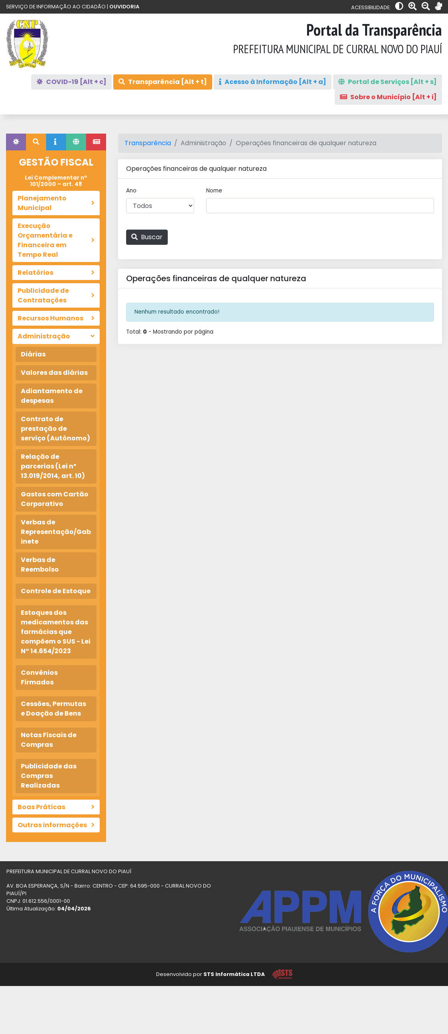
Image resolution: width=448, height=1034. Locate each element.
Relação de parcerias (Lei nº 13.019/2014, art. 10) (53, 466)
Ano (131, 190)
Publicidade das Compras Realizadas (48, 776)
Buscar (147, 237)
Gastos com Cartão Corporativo (54, 499)
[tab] (16, 142)
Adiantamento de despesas (51, 395)
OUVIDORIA (124, 6)
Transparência (148, 143)
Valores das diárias (54, 372)
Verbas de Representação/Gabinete (56, 532)
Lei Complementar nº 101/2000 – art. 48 (56, 181)
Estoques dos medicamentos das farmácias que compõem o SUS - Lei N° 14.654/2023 (55, 632)
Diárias (33, 354)
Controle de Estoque (55, 591)
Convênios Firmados (39, 677)
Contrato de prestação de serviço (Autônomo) (55, 428)
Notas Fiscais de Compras (48, 739)
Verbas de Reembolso (40, 564)
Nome (214, 190)
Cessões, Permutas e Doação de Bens (53, 708)
